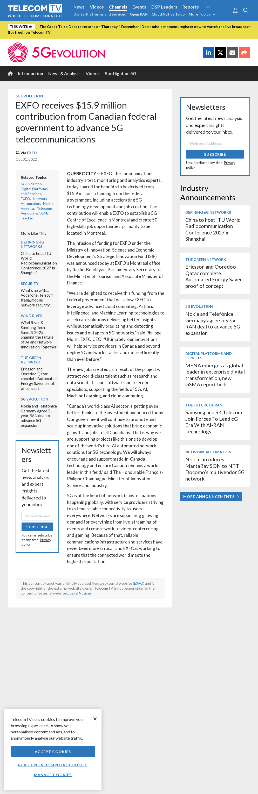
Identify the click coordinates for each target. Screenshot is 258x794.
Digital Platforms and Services (99, 14)
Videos (97, 7)
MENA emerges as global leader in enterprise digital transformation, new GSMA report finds (215, 374)
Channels (118, 7)
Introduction (30, 73)
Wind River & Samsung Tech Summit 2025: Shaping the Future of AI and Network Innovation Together (39, 334)
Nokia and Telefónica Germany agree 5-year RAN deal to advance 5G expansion (39, 416)
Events (139, 7)
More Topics (202, 14)
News (79, 7)
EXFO (32, 153)
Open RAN (139, 14)
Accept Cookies (53, 751)
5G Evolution (29, 96)
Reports (190, 7)
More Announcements (211, 496)
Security (29, 283)
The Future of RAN (203, 405)
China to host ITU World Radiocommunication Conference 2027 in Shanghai (39, 263)
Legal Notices (81, 593)
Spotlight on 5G (120, 73)
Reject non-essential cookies (52, 765)
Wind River (32, 315)
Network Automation (34, 201)
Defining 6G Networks (32, 244)
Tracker (27, 218)
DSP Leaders (164, 7)
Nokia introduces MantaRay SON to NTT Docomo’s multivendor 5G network (215, 468)
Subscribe (37, 527)
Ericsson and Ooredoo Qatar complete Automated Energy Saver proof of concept (39, 379)
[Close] (95, 719)
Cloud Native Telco (168, 14)
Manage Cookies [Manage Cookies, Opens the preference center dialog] (53, 774)
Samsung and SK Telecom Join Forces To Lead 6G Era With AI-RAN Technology (213, 421)
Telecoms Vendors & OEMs (37, 211)
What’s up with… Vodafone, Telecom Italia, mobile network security (37, 297)
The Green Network (31, 359)
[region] (52, 749)
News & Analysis (64, 73)
